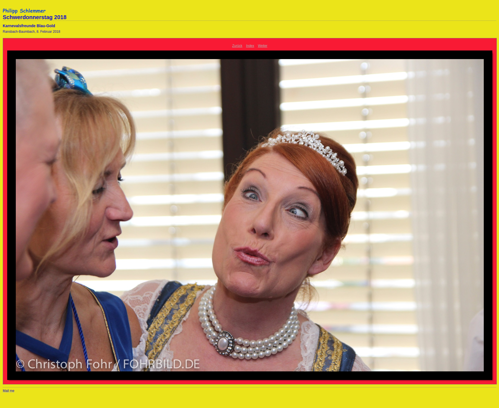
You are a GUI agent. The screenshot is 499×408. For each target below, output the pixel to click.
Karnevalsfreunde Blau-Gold (29, 26)
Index (250, 46)
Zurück (237, 46)
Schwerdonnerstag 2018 (34, 17)
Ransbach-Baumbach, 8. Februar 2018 (31, 32)
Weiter (262, 46)
